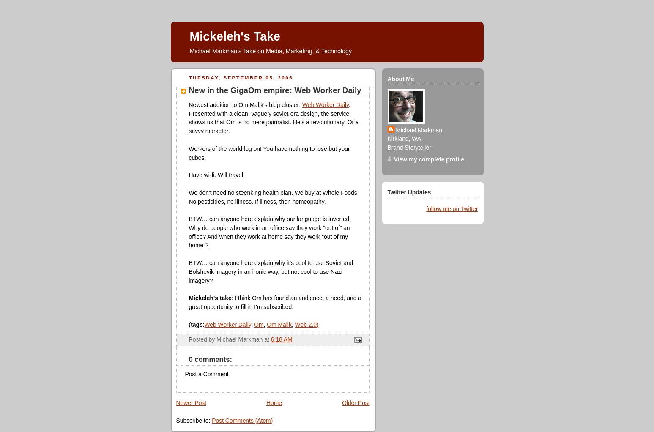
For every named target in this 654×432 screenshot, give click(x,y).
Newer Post (191, 402)
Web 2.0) (307, 324)
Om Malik (279, 324)
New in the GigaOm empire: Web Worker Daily (275, 90)
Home (274, 402)
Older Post (355, 402)
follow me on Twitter (452, 208)
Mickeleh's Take (235, 36)
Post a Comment (207, 374)
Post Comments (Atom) (242, 420)
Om (258, 324)
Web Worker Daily (325, 104)
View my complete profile (429, 159)
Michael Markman (419, 130)
